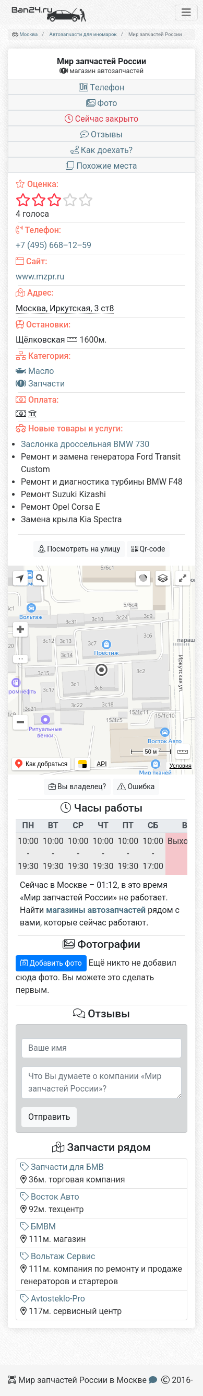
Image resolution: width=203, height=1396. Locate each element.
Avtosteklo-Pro (52, 1299)
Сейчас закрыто (101, 119)
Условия (181, 765)
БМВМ (38, 1226)
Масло (35, 371)
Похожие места (101, 166)
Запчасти (40, 384)
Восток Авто (49, 1197)
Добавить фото (51, 963)
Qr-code (148, 549)
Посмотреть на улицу (79, 549)
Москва (28, 34)
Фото (101, 103)
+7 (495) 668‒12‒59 (53, 245)
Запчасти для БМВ (62, 1167)
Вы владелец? (77, 786)
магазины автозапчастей (96, 910)
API (101, 764)
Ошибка (135, 786)
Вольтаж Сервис (57, 1256)
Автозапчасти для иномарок (83, 34)
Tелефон (101, 87)
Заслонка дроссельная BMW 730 (85, 444)
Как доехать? (101, 150)
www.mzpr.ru (40, 276)
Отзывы (101, 134)
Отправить (49, 1117)
